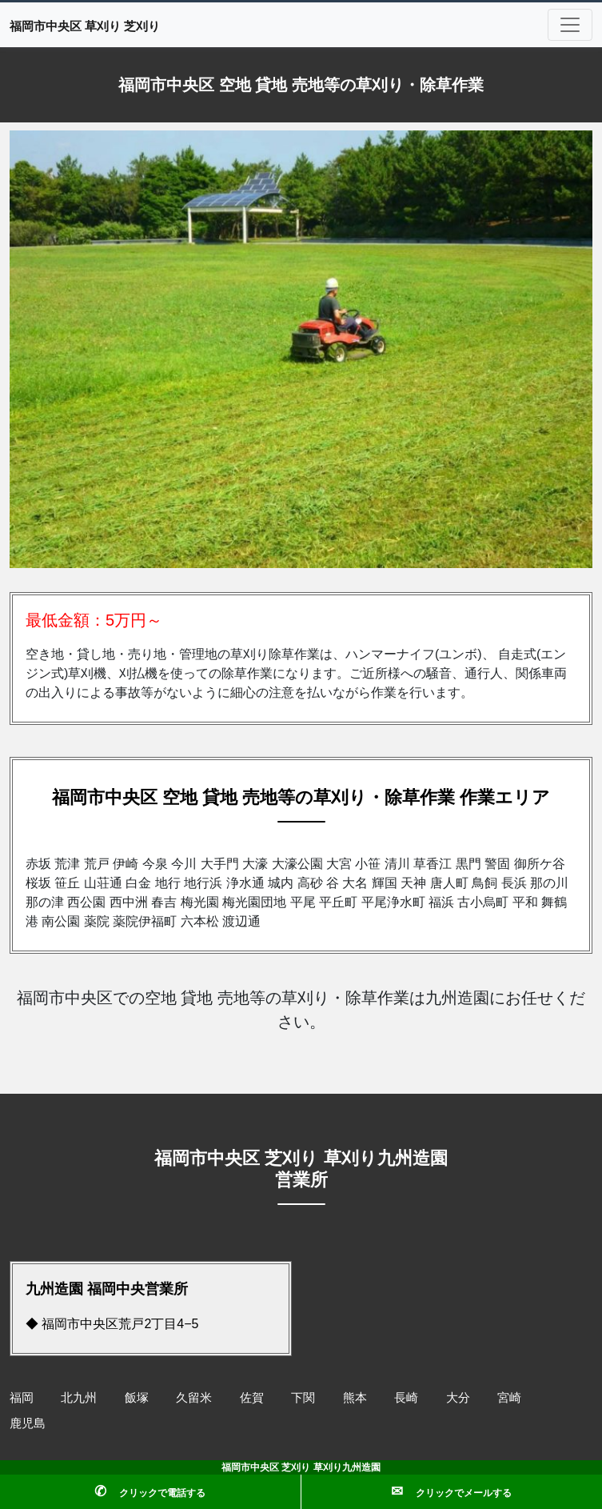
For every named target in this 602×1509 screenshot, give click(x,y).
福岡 (22, 1397)
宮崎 (509, 1397)
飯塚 (137, 1397)
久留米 (194, 1397)
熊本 (355, 1397)
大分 (458, 1397)
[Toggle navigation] (570, 25)
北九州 (79, 1397)
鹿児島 (28, 1423)
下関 (303, 1397)
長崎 (406, 1397)
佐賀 (252, 1397)
